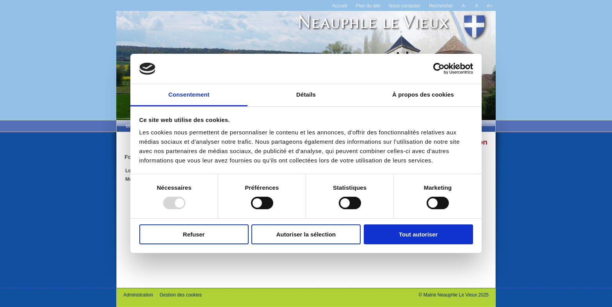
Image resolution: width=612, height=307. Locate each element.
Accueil (339, 6)
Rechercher (441, 6)
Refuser (194, 234)
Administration (138, 295)
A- (464, 6)
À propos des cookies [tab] (423, 94)
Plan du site (368, 6)
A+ (490, 6)
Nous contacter (404, 6)
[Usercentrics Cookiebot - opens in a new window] (439, 68)
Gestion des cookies (181, 295)
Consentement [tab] (188, 94)
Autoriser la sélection (306, 234)
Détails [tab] (306, 94)
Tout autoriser (418, 234)
